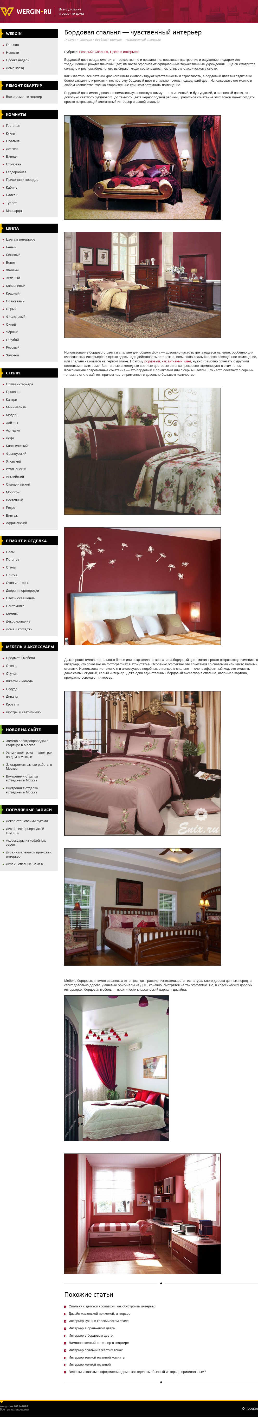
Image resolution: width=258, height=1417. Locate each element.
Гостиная (13, 126)
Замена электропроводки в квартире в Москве (27, 743)
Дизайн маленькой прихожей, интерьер (100, 1314)
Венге (10, 263)
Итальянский (16, 469)
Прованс (12, 392)
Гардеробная (16, 172)
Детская (12, 149)
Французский (16, 454)
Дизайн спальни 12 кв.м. (25, 864)
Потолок (12, 559)
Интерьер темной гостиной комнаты (97, 1357)
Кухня (10, 133)
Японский (13, 461)
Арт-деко (13, 430)
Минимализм (16, 407)
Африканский (16, 523)
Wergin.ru (25, 12)
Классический (17, 446)
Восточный (14, 500)
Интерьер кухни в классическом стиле (99, 1321)
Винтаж (12, 515)
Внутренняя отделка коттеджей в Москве (22, 778)
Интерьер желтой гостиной (90, 1364)
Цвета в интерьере (21, 239)
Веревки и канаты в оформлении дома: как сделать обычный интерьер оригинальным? (137, 1372)
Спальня (13, 141)
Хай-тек (12, 423)
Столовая (13, 164)
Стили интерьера (19, 384)
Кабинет (12, 187)
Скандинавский (18, 484)
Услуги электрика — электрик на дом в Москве (29, 755)
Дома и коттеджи (19, 629)
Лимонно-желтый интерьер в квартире (99, 1343)
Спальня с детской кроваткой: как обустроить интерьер (112, 1306)
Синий (11, 324)
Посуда (11, 689)
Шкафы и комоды (20, 681)
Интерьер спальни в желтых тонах (96, 1350)
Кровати (12, 704)
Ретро (10, 508)
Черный (12, 332)
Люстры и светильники (24, 712)
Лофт (10, 438)
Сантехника (15, 606)
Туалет (11, 203)
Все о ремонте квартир (24, 97)
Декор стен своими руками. (27, 821)
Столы (11, 666)
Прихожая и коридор (22, 180)
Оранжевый (15, 301)
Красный (13, 293)
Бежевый (13, 255)
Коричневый (15, 286)
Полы (10, 552)
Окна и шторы (17, 583)
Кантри (11, 400)
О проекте (250, 1408)
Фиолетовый (15, 317)
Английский (15, 477)
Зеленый (13, 278)
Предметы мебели (20, 658)
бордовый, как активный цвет (167, 361)
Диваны (12, 696)
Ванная (12, 156)
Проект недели (17, 60)
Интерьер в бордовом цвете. (91, 1335)
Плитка (11, 575)
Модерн (12, 415)
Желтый (12, 270)
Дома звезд (15, 68)
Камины (12, 614)
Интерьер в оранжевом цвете (92, 1328)
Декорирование (18, 621)
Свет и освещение (20, 598)
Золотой (12, 355)
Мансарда (14, 211)
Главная (12, 45)
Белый (11, 247)
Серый (11, 309)
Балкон (11, 195)
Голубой (12, 340)
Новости (12, 53)
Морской (13, 492)
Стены (11, 567)
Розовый (13, 347)
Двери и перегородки (22, 591)
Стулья (11, 673)
